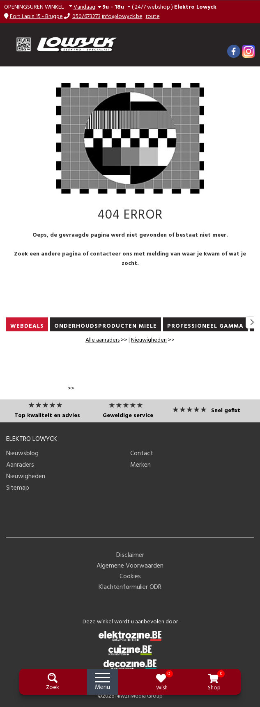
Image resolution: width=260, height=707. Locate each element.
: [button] (100, 7)
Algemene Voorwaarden (130, 566)
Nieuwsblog (22, 453)
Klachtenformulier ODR (130, 587)
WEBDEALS (27, 326)
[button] (38, 7)
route (153, 16)
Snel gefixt (225, 410)
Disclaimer (130, 555)
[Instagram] (248, 51)
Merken (140, 465)
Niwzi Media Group (139, 696)
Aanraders (20, 465)
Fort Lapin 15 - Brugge (36, 16)
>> (106, 340)
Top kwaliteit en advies (47, 415)
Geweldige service (128, 415)
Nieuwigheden (149, 340)
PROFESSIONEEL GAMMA (205, 326)
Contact (141, 453)
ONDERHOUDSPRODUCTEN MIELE (105, 326)
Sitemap (17, 488)
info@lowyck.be (122, 16)
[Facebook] (233, 51)
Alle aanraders (102, 340)
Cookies (130, 576)
